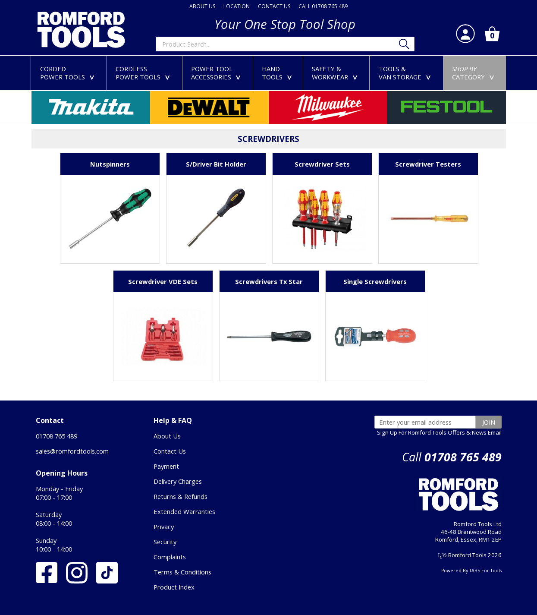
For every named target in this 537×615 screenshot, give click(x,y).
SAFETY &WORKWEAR (336, 72)
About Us (167, 436)
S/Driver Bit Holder (216, 164)
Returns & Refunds (180, 496)
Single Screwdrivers (375, 281)
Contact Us (170, 451)
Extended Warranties (184, 511)
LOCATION (236, 6)
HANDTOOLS (278, 72)
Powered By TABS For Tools (471, 571)
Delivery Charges (178, 481)
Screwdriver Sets (322, 164)
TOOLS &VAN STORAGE (406, 72)
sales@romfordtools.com (72, 451)
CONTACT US (274, 6)
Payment (166, 466)
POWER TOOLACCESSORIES (217, 72)
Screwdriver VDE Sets (163, 281)
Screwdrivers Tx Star (269, 281)
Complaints (170, 556)
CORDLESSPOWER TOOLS (144, 72)
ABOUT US (202, 6)
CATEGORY (475, 72)
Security (165, 541)
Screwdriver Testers (428, 164)
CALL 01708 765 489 (323, 6)
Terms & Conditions (182, 572)
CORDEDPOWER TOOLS (69, 72)
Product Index (174, 587)
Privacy (164, 526)
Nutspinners (110, 164)
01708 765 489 (56, 436)
